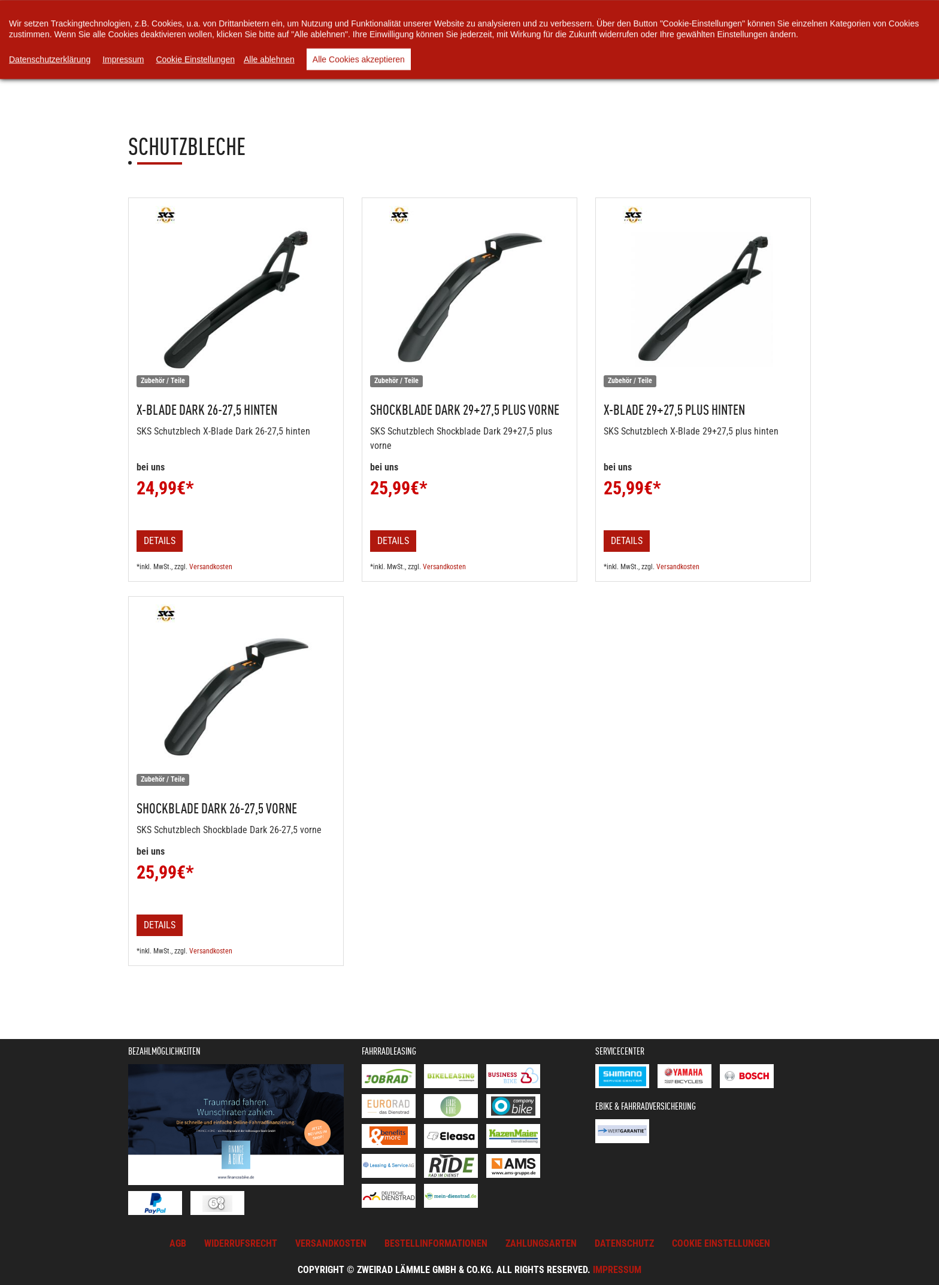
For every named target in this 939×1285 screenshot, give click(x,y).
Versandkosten (210, 567)
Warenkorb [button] (342, 35)
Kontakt (729, 35)
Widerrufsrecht (240, 1243)
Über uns (444, 35)
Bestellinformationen (435, 1243)
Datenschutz (624, 1243)
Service (669, 35)
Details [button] (159, 540)
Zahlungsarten (541, 1243)
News (390, 35)
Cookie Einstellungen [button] (721, 1243)
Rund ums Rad (599, 35)
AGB (177, 1243)
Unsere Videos (515, 35)
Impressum (617, 1269)
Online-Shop (268, 35)
